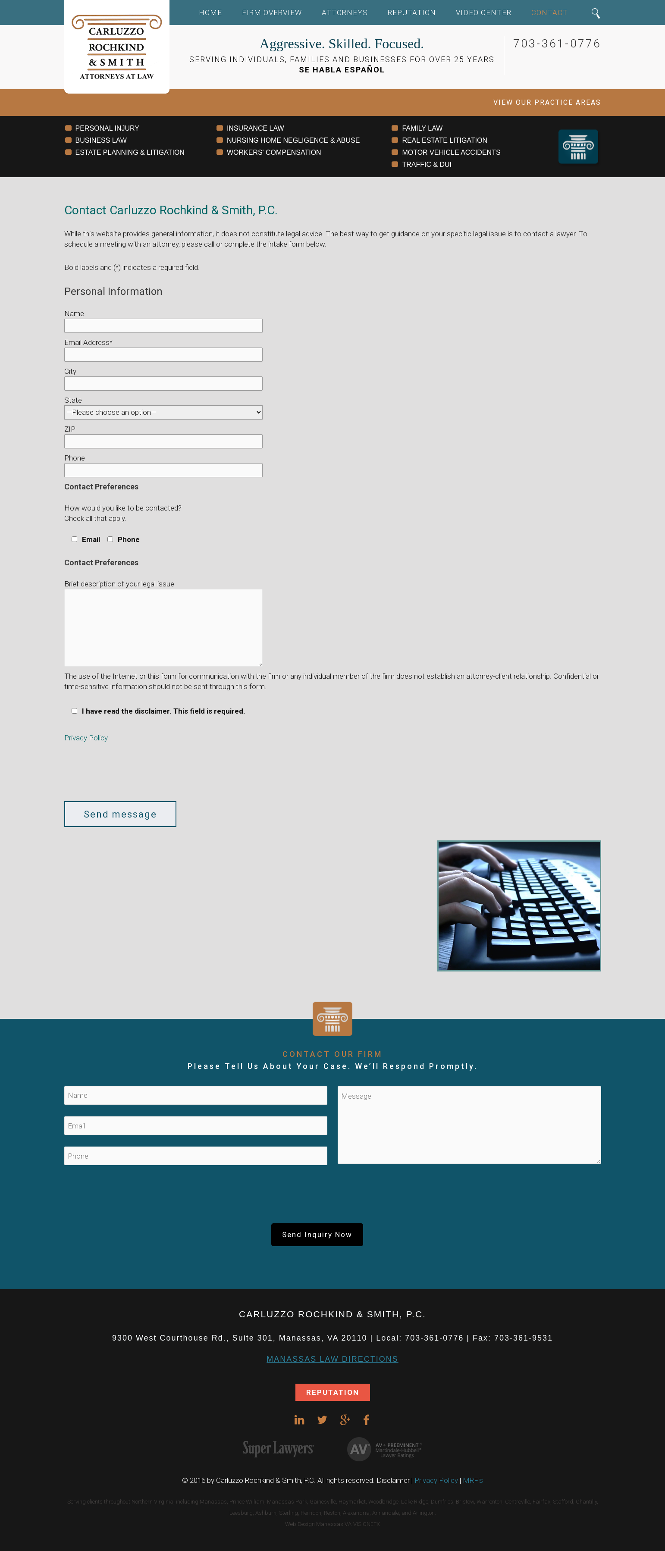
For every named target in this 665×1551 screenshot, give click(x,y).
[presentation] (129, 776)
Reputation (412, 12)
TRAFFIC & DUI (427, 164)
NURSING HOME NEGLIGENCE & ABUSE (293, 140)
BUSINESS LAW (101, 140)
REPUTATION (332, 1392)
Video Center (483, 12)
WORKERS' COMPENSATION (274, 152)
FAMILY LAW (422, 128)
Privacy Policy (86, 737)
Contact (549, 12)
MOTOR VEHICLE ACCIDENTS (451, 152)
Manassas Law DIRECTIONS (332, 1359)
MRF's (473, 1480)
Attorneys (345, 12)
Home (210, 12)
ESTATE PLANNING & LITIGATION (130, 152)
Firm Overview (272, 12)
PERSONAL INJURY (107, 128)
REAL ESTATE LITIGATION (444, 140)
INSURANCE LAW (255, 128)
